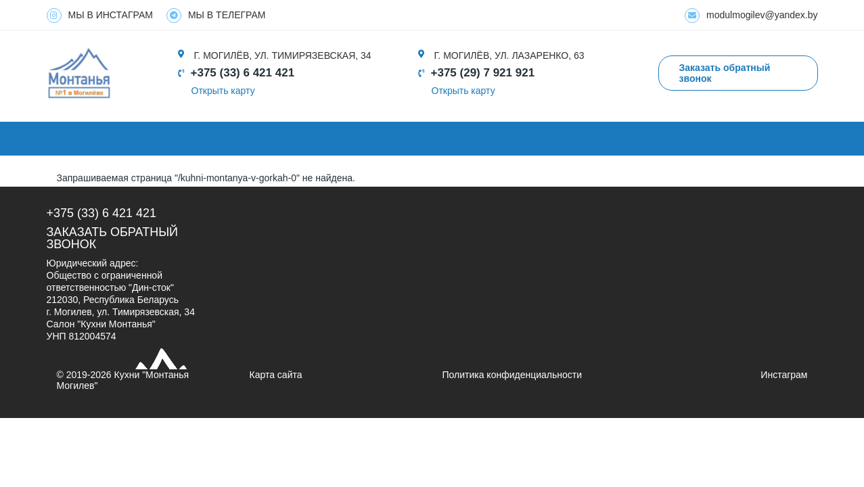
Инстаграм (783, 374)
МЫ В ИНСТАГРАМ (100, 15)
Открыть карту (223, 90)
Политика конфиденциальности (512, 374)
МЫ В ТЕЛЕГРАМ (216, 15)
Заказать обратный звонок (113, 238)
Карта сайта (276, 374)
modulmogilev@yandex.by (751, 15)
